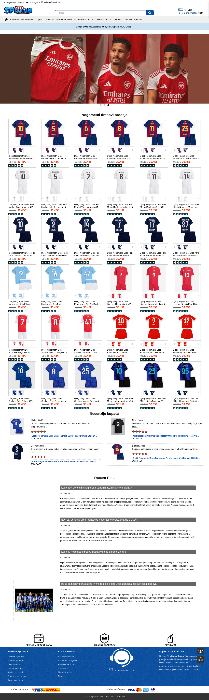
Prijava (21, 3)
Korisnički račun (66, 657)
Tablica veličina (15, 668)
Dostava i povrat (16, 661)
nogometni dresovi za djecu (172, 666)
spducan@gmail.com (51, 2)
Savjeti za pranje (16, 672)
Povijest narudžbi (66, 664)
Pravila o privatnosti (17, 676)
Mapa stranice (65, 672)
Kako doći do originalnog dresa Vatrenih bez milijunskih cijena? (96, 487)
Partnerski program (67, 661)
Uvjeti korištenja (16, 680)
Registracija (11, 3)
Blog (60, 676)
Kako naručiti (14, 664)
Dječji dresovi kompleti (114, 696)
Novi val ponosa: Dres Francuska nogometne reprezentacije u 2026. (99, 519)
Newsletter (63, 668)
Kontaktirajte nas (16, 657)
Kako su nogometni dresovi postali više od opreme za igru (93, 551)
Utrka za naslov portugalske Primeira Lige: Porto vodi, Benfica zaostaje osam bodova (109, 583)
